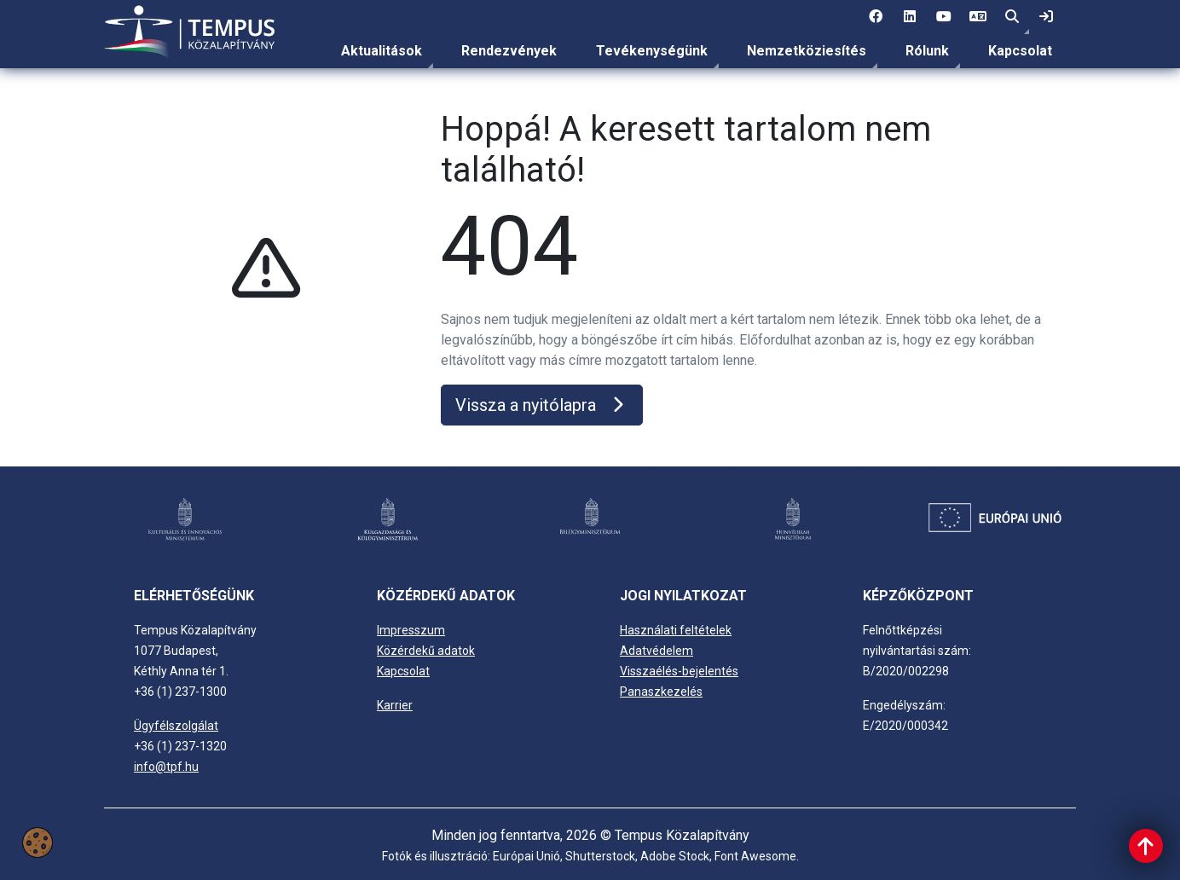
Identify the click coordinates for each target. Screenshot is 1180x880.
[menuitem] (381, 51)
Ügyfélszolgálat (176, 725)
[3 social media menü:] (944, 17)
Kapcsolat (1020, 51)
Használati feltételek (676, 630)
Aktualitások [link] (381, 51)
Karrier (395, 705)
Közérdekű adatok (426, 650)
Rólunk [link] (927, 51)
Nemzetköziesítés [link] (806, 51)
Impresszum (411, 630)
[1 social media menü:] (876, 17)
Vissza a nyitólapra (541, 405)
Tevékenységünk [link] (652, 51)
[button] (1012, 17)
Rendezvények (509, 51)
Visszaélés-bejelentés (679, 671)
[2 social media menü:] (910, 17)
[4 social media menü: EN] (978, 17)
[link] (1046, 17)
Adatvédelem (656, 650)
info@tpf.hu (166, 766)
